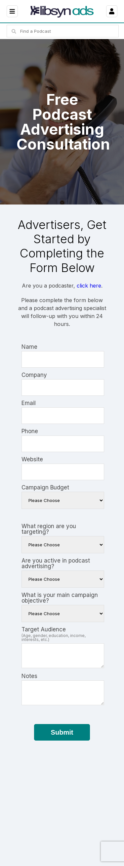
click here (89, 285)
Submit (62, 732)
